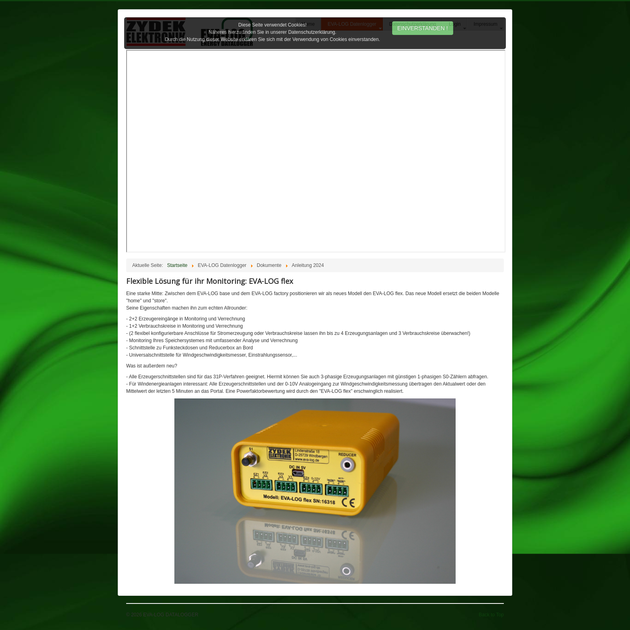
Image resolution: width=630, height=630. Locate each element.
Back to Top (491, 615)
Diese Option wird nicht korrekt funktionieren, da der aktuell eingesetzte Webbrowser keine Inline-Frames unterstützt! (315, 151)
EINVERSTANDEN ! (422, 28)
